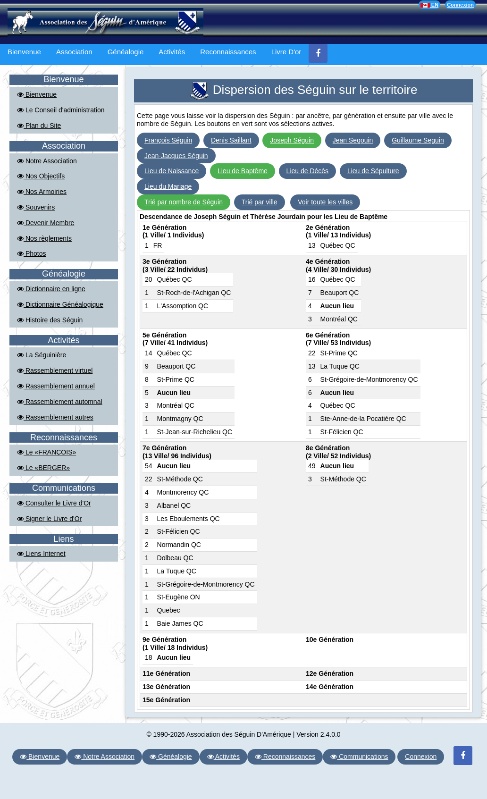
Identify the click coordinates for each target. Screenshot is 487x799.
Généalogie (126, 52)
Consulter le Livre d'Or (54, 503)
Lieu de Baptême (243, 171)
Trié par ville (259, 202)
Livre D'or (286, 52)
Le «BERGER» (43, 467)
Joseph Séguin (292, 140)
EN (429, 5)
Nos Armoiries (42, 191)
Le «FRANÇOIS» (46, 452)
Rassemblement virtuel (54, 370)
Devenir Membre (45, 223)
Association (74, 52)
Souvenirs (36, 207)
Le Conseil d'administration (61, 110)
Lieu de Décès (307, 171)
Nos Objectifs (41, 176)
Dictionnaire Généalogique (60, 304)
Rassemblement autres (55, 417)
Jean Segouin (353, 140)
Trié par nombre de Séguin (183, 202)
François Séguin (168, 140)
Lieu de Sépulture (373, 171)
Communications (359, 756)
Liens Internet (41, 553)
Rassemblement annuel (56, 386)
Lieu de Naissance (171, 171)
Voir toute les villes (325, 202)
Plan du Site (39, 125)
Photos (31, 253)
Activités (172, 52)
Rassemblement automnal (59, 401)
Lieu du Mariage (168, 186)
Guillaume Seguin (418, 140)
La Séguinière (41, 355)
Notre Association (47, 161)
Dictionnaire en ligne (51, 289)
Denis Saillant (231, 140)
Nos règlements (44, 238)
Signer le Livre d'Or (49, 518)
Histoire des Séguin (50, 320)
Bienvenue (24, 52)
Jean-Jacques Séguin (176, 156)
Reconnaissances (228, 52)
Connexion (460, 5)
